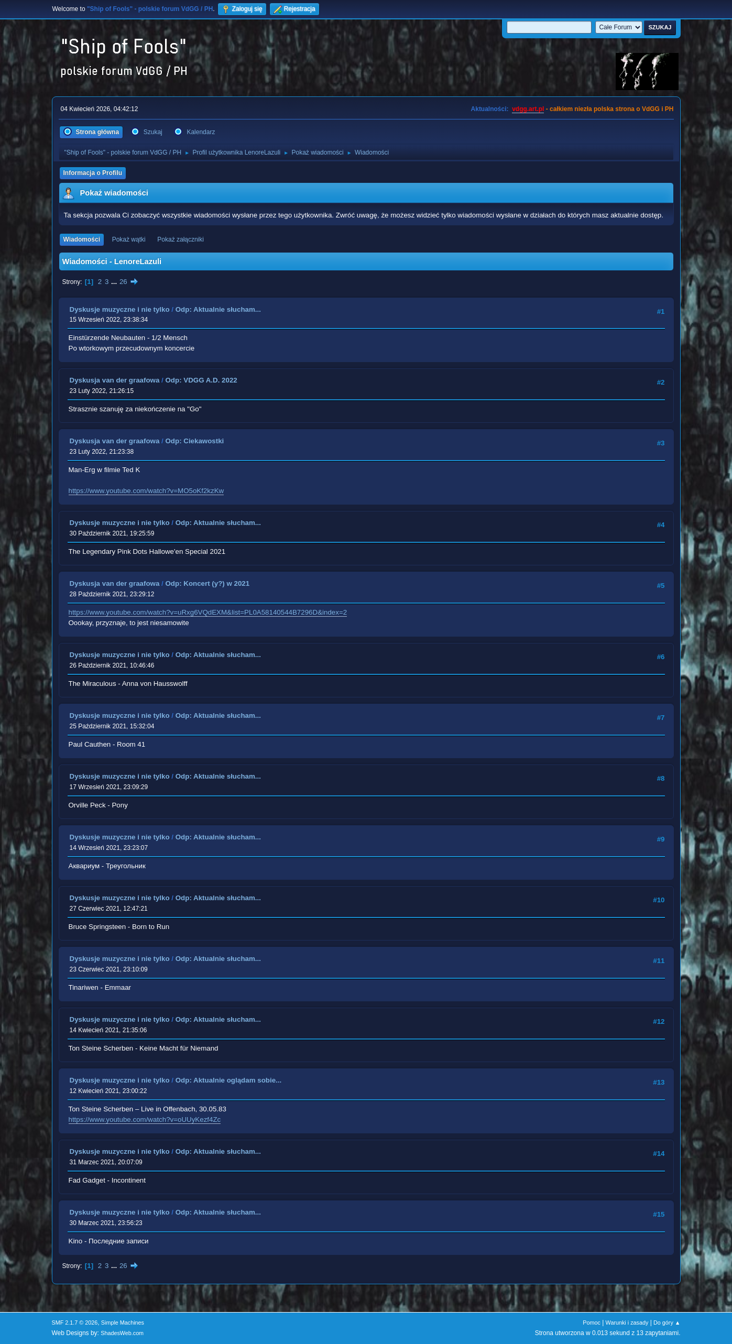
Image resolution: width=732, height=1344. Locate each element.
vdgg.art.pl (528, 109)
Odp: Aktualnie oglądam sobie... (228, 1080)
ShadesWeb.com (122, 1333)
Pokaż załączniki (180, 239)
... (115, 282)
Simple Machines (122, 1322)
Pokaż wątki (129, 239)
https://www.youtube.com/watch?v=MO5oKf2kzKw (146, 491)
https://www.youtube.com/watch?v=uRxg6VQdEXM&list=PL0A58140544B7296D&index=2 (208, 612)
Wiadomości (81, 239)
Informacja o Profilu (93, 173)
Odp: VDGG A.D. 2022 (201, 380)
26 (123, 282)
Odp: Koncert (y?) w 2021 (207, 583)
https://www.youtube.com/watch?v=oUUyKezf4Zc (145, 1119)
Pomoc (591, 1322)
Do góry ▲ (666, 1322)
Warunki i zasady (627, 1322)
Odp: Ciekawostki (194, 441)
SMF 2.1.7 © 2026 (75, 1322)
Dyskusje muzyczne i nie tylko (120, 309)
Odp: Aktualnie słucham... (218, 309)
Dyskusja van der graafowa (115, 380)
